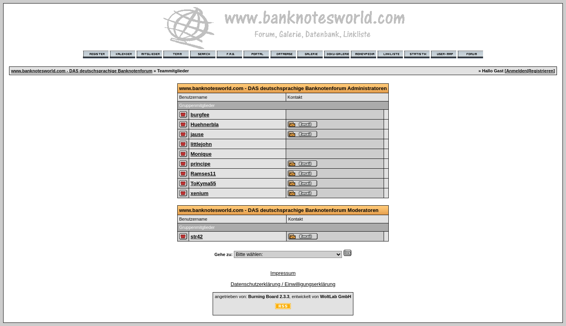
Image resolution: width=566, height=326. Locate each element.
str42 (197, 236)
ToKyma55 (203, 183)
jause (197, 134)
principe (201, 164)
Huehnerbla (205, 124)
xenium (200, 193)
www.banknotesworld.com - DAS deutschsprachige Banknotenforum (82, 70)
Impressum (283, 273)
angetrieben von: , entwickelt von (283, 296)
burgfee (200, 115)
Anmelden (516, 70)
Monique (201, 154)
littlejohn (201, 144)
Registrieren (540, 70)
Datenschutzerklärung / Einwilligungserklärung (283, 284)
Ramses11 (203, 174)
